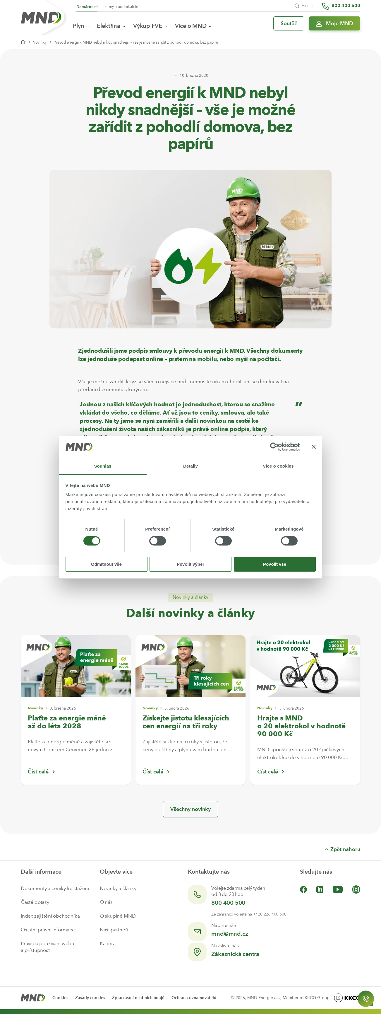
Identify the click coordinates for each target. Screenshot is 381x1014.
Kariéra (108, 943)
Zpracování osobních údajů (138, 997)
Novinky (39, 42)
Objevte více (116, 871)
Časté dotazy (35, 902)
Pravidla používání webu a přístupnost (47, 946)
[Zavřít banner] (314, 447)
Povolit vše (274, 564)
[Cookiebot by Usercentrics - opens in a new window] (274, 446)
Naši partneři (114, 930)
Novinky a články (118, 888)
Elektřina (111, 25)
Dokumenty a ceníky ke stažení (55, 888)
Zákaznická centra (235, 953)
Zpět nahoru (342, 849)
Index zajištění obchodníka (50, 916)
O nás (106, 902)
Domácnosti (86, 6)
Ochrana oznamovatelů (193, 997)
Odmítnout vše (106, 564)
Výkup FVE (150, 25)
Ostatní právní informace (48, 930)
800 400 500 (228, 902)
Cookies (60, 997)
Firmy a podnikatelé (121, 6)
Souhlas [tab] (102, 465)
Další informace (41, 871)
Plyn (81, 25)
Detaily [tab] (190, 465)
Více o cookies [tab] (278, 465)
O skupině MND (118, 916)
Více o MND (193, 25)
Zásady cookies (90, 997)
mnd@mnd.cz (229, 933)
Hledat (304, 6)
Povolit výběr (190, 564)
